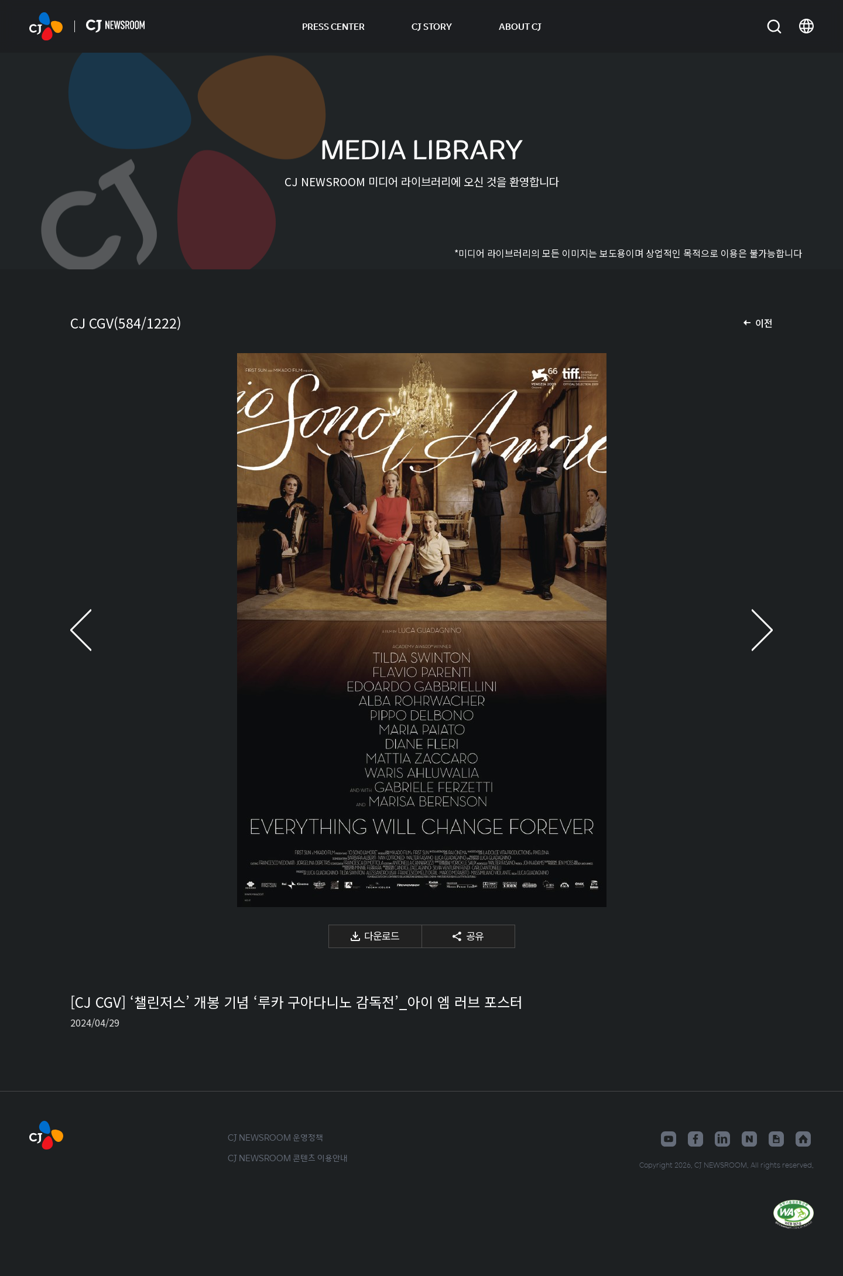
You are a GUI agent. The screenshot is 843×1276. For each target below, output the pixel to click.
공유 (475, 935)
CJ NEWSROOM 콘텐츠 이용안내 (288, 1158)
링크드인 (722, 1139)
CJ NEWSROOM (46, 26)
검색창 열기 (774, 26)
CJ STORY (432, 26)
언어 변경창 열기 (806, 26)
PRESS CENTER (333, 26)
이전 (764, 323)
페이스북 (695, 1139)
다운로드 (381, 935)
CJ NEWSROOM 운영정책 (275, 1137)
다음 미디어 (749, 630)
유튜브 (668, 1139)
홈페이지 (803, 1139)
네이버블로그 (749, 1139)
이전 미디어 (93, 630)
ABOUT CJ (520, 26)
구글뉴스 (776, 1139)
